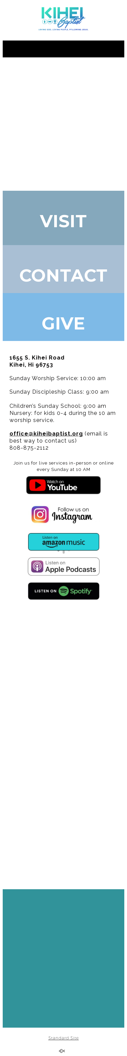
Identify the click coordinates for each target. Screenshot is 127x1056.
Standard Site (63, 1037)
